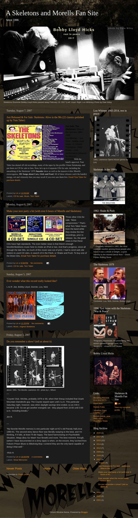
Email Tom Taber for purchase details (38, 256)
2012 (98, 448)
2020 (98, 433)
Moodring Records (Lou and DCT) (101, 399)
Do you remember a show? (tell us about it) (29, 341)
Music (26, 196)
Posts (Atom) (24, 474)
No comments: (37, 263)
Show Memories (20, 460)
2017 (98, 437)
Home (47, 468)
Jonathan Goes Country (100, 411)
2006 (98, 492)
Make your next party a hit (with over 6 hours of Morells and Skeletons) (44, 211)
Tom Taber (34, 196)
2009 (98, 452)
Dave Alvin (98, 403)
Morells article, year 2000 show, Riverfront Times (101, 418)
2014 (98, 444)
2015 (98, 440)
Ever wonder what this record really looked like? (32, 281)
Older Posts (80, 468)
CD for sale (18, 196)
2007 (98, 459)
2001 (98, 500)
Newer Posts (14, 468)
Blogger (84, 512)
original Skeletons (27, 326)
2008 (98, 455)
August (102, 463)
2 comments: (37, 457)
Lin (119, 403)
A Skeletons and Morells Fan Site (52, 13)
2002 (98, 496)
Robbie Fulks (99, 407)
